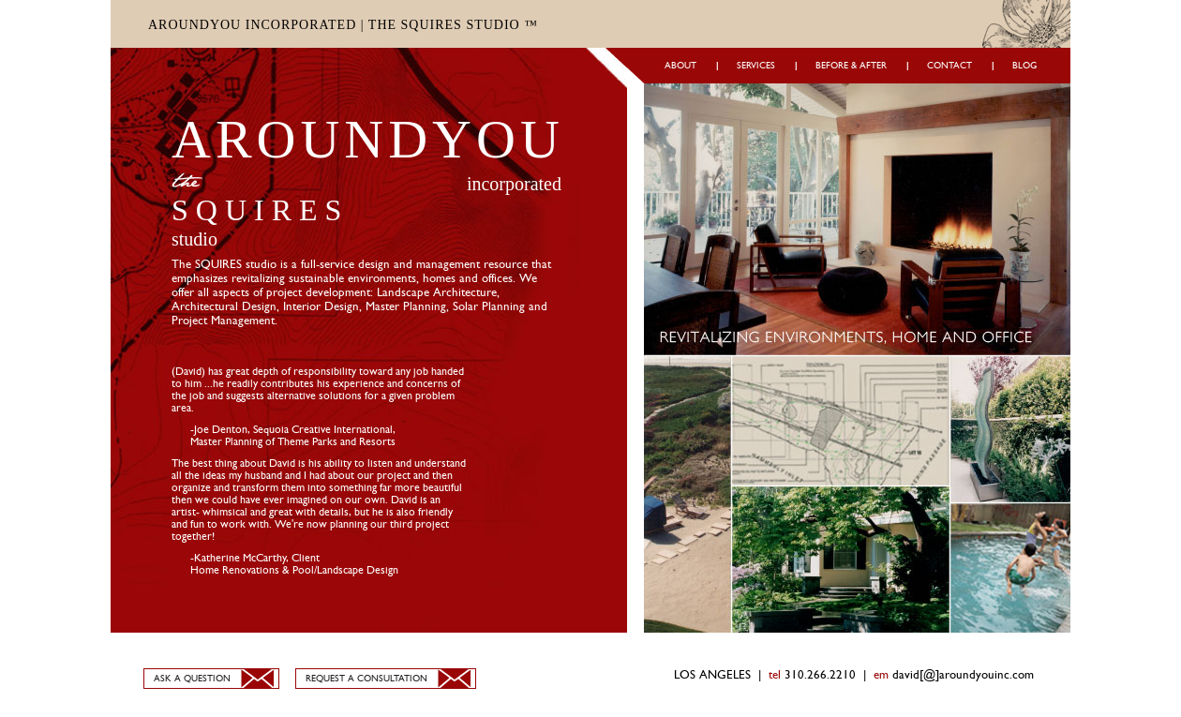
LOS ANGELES (712, 675)
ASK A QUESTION (192, 678)
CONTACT (949, 65)
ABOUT (680, 65)
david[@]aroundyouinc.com (963, 675)
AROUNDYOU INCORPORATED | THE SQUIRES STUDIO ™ (343, 25)
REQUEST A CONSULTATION (366, 678)
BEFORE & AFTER (851, 65)
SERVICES (756, 65)
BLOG (1024, 65)
